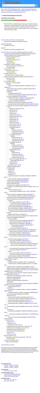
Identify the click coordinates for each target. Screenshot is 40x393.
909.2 (27, 286)
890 (7, 264)
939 (30, 201)
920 (22, 183)
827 (25, 206)
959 (20, 221)
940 (21, 102)
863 (24, 236)
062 (32, 195)
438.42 (22, 141)
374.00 (14, 74)
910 (23, 261)
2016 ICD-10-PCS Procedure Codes (11, 383)
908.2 (35, 234)
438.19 (22, 163)
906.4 (27, 185)
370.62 (14, 343)
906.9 (25, 97)
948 (20, 97)
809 (32, 214)
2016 (5, 387)
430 (31, 107)
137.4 (6, 311)
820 (28, 207)
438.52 (22, 158)
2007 (15, 374)
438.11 (15, 112)
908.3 (15, 223)
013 (31, 305)
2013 (15, 372)
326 (9, 88)
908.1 (34, 236)
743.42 (20, 331)
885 (23, 96)
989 (33, 298)
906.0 (34, 324)
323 (35, 190)
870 (29, 324)
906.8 (37, 105)
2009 (5, 374)
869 (32, 234)
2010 (15, 373)
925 (21, 185)
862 (25, 237)
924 (24, 183)
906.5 (23, 102)
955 (35, 250)
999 (35, 179)
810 (23, 209)
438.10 (24, 161)
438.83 (17, 124)
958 (24, 182)
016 (27, 306)
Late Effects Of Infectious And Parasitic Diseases (20, 10)
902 (29, 225)
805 (26, 214)
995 (29, 198)
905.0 (30, 210)
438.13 (16, 120)
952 (26, 258)
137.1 (34, 305)
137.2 (30, 306)
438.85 (15, 166)
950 (23, 245)
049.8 (25, 195)
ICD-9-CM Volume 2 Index (7, 52)
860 (23, 237)
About (5, 378)
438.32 (22, 149)
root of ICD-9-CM (29, 358)
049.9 (28, 195)
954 (22, 255)
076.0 (11, 62)
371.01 (12, 339)
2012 (5, 373)
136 (31, 220)
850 (26, 229)
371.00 (11, 327)
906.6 (29, 101)
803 (34, 240)
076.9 (17, 347)
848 (28, 263)
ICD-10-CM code (8, 30)
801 (30, 240)
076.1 (18, 57)
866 (27, 236)
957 (24, 244)
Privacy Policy (10, 378)
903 (24, 226)
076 (23, 49)
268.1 (11, 288)
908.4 (32, 225)
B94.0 (15, 41)
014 (31, 309)
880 (30, 263)
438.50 (21, 160)
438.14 (19, 128)
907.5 (37, 248)
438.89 (19, 168)
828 (26, 203)
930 (27, 201)
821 (23, 206)
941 (28, 104)
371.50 (27, 335)
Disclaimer (15, 378)
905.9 (35, 96)
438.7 (21, 118)
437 (33, 107)
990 (24, 286)
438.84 (14, 115)
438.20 (21, 135)
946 (31, 105)
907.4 (6, 252)
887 (25, 96)
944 (26, 101)
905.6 (28, 188)
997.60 (19, 94)
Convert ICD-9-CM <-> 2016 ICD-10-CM (12, 382)
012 (28, 308)
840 (25, 263)
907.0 (32, 229)
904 (27, 226)
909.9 (16, 91)
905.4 (28, 206)
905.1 (35, 214)
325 (12, 277)
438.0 (19, 116)
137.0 (14, 301)
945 (30, 99)
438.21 (21, 132)
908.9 (23, 221)
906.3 (27, 183)
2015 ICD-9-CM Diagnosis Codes (12, 9)
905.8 (16, 264)
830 (22, 188)
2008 (10, 374)
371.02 (14, 341)
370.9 (31, 77)
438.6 (22, 110)
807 (30, 214)
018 (36, 309)
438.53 (18, 155)
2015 (5, 372)
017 (33, 309)
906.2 (29, 261)
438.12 (16, 123)
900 (27, 228)
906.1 (6, 319)
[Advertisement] (18, 35)
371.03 (12, 328)
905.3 (30, 207)
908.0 (28, 237)
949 (22, 97)
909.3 (6, 180)
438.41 (21, 140)
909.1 (36, 298)
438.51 (21, 157)
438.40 (21, 143)
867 (28, 234)
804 (27, 210)
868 (31, 236)
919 (26, 261)
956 (34, 248)
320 (25, 267)
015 (28, 303)
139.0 (6, 196)
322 (29, 269)
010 (26, 308)
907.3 (35, 253)
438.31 (21, 147)
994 (31, 199)
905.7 (20, 291)
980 (31, 298)
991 (29, 199)
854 (29, 229)
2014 (10, 372)
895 (30, 96)
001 (28, 220)
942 (27, 105)
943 (26, 99)
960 (12, 280)
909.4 (34, 199)
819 (25, 209)
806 (30, 215)
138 (31, 281)
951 (25, 245)
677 (19, 169)
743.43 (14, 330)
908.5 (33, 201)
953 (33, 253)
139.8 (19, 193)
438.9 (36, 107)
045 (28, 281)
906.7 (33, 99)
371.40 (30, 333)
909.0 (17, 280)
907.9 (27, 244)
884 (33, 263)
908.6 (27, 182)
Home (2, 9)
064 (34, 195)
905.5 (31, 203)
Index (7, 372)
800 (25, 210)
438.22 (22, 134)
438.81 (15, 113)
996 (33, 179)
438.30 (21, 150)
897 (32, 96)
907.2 (33, 215)
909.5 (34, 90)
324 (32, 86)
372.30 (28, 55)
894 (10, 264)
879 (31, 324)
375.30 (13, 69)
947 (34, 105)
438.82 (16, 121)
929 (24, 185)
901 (23, 233)
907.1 (28, 245)
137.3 (31, 303)
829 (28, 203)
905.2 (28, 209)
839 (25, 188)
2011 (10, 373)
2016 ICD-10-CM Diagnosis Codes (10, 381)
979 (14, 280)
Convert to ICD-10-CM (6, 40)
